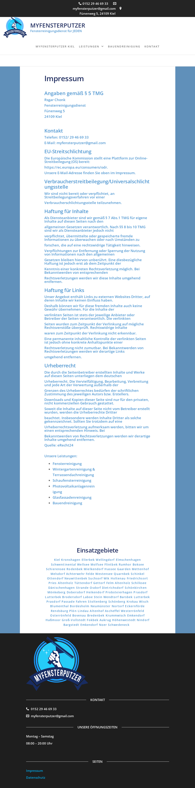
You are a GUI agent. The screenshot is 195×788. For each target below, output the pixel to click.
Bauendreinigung (124, 46)
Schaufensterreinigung (72, 480)
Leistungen (89, 46)
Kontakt (152, 46)
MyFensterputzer (57, 25)
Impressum (34, 771)
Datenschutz (35, 777)
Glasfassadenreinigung (72, 497)
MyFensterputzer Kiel (55, 46)
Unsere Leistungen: (60, 456)
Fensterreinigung (67, 463)
